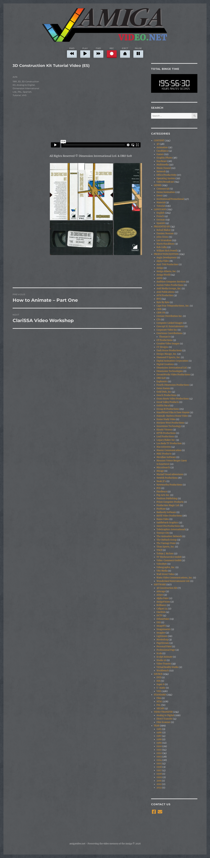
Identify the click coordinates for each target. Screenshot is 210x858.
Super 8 (160, 684)
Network (161, 171)
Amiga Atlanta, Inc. (166, 271)
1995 (159, 763)
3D (19, 81)
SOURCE (158, 674)
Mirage (160, 471)
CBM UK (161, 312)
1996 (159, 767)
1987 (159, 736)
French (160, 216)
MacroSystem (164, 446)
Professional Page (166, 650)
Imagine (161, 632)
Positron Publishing (167, 498)
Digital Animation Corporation (172, 360)
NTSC (159, 701)
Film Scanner (163, 722)
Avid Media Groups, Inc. (169, 288)
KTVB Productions (166, 433)
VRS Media (162, 570)
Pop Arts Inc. (163, 495)
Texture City (163, 533)
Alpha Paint (162, 598)
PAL (20, 91)
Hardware (162, 161)
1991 (15, 81)
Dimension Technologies (170, 371)
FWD (98, 52)
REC (112, 52)
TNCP (159, 550)
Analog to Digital (26, 85)
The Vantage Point (166, 543)
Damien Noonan (165, 233)
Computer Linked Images (170, 323)
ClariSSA (161, 612)
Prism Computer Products (170, 502)
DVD (159, 677)
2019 (159, 784)
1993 (159, 756)
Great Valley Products (168, 402)
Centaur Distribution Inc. (169, 316)
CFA (159, 319)
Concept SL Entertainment (170, 326)
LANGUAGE (160, 209)
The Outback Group (167, 539)
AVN (15, 77)
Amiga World (163, 274)
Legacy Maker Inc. (166, 440)
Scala (159, 653)
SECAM (160, 708)
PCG (159, 488)
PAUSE (138, 52)
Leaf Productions (165, 436)
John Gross (162, 237)
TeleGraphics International (171, 529)
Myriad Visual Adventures (170, 474)
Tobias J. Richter (165, 553)
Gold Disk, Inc (164, 391)
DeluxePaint (163, 619)
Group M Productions (168, 409)
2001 (159, 780)
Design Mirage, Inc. (167, 354)
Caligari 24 (162, 608)
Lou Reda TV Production (169, 443)
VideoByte (162, 563)
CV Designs (162, 347)
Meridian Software (166, 457)
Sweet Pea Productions (168, 526)
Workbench (163, 670)
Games (160, 154)
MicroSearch (163, 467)
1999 (159, 777)
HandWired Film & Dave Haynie (173, 412)
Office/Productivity (166, 175)
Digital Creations (165, 364)
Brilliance (162, 605)
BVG (159, 298)
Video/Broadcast (165, 181)
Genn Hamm (163, 388)
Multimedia (162, 164)
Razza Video (163, 519)
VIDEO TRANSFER (163, 711)
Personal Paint (164, 646)
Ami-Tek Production (167, 264)
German (161, 219)
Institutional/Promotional (170, 199)
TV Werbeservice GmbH (169, 557)
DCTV (159, 615)
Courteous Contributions (169, 333)
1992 (159, 753)
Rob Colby (162, 247)
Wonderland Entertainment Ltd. (173, 581)
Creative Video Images (168, 343)
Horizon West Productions (170, 422)
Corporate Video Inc (167, 329)
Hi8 (158, 681)
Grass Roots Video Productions (173, 398)
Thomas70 (164, 336)
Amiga (160, 267)
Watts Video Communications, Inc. (175, 577)
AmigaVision (163, 601)
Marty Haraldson (165, 243)
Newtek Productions (167, 477)
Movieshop (162, 639)
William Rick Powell (167, 250)
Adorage (161, 591)
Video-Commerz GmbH (169, 560)
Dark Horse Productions (169, 350)
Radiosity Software (166, 512)
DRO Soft (161, 378)
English (161, 212)
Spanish (27, 91)
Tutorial (17, 95)
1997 (159, 770)
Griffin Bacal (163, 405)
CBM (159, 309)
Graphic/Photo (164, 157)
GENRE (157, 185)
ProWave (161, 508)
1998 (159, 773)
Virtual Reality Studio (167, 667)
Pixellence (162, 491)
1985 (159, 729)
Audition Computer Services (171, 281)
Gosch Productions (167, 395)
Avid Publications (166, 292)
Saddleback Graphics (167, 522)
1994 (159, 760)
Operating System (166, 178)
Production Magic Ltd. (168, 505)
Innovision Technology (169, 426)
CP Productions (164, 340)
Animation (162, 147)
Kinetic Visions (164, 429)
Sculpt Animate (164, 656)
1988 (159, 739)
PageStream (163, 643)
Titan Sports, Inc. (166, 546)
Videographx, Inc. (166, 567)
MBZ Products (164, 453)
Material (161, 202)
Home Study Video (166, 419)
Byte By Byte (163, 302)
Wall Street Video (165, 574)
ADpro (160, 594)
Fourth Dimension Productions (173, 385)
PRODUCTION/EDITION (166, 254)
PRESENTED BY (162, 226)
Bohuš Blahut (164, 230)
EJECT (125, 52)
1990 (159, 746)
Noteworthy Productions (169, 484)
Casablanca (162, 150)
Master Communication (169, 450)
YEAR (156, 725)
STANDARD (160, 694)
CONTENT (159, 140)
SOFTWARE (160, 584)
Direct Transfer (165, 718)
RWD (72, 52)
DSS (159, 622)
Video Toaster (164, 663)
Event (159, 195)
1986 (159, 732)
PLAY (85, 52)
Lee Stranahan (164, 240)
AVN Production (165, 295)
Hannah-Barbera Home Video (172, 415)
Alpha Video (163, 261)
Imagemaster (163, 629)
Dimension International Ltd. (172, 367)
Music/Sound (164, 168)
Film (159, 698)
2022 (159, 787)
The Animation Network (169, 536)
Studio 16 (161, 660)
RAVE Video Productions (169, 515)
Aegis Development (167, 257)
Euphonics (162, 381)
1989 (159, 742)
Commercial (163, 188)
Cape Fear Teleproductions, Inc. (173, 305)
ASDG (160, 278)
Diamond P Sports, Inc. (168, 357)
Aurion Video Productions (170, 285)
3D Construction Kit (167, 588)
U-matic (161, 687)
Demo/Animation (166, 192)
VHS (24, 95)
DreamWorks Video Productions (173, 374)
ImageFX (161, 625)
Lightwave (162, 636)
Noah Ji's (161, 481)
